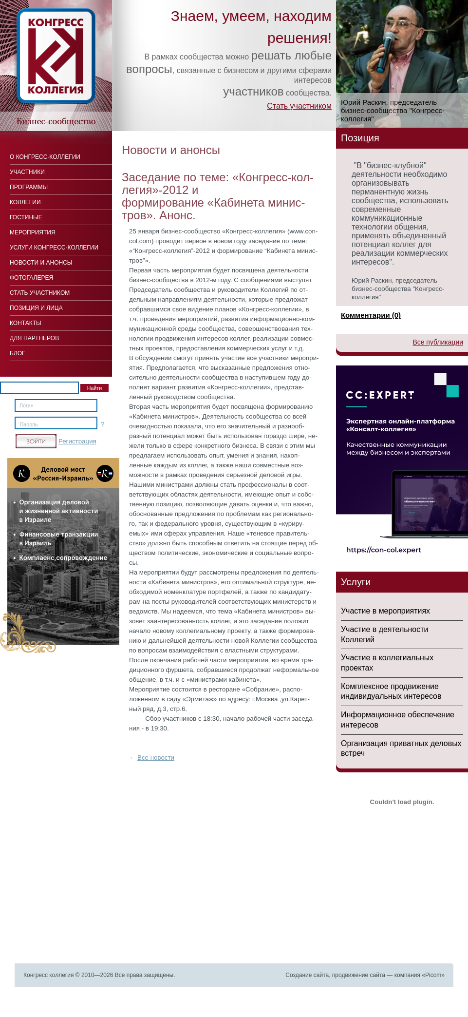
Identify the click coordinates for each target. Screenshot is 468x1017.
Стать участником (299, 106)
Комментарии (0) (371, 315)
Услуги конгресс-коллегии (54, 247)
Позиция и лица (36, 308)
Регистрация (77, 441)
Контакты (25, 323)
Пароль (29, 424)
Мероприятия (33, 232)
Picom (433, 975)
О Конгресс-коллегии (45, 157)
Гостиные (26, 217)
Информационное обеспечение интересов (397, 719)
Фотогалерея (31, 277)
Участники (27, 172)
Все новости (155, 757)
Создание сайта (307, 975)
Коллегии (25, 202)
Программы (29, 187)
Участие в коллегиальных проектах (387, 662)
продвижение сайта (358, 975)
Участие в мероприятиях (385, 611)
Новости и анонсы (41, 262)
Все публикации (437, 342)
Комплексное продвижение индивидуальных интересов (391, 691)
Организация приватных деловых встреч (401, 748)
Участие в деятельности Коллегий (384, 634)
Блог (17, 353)
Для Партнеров (34, 338)
